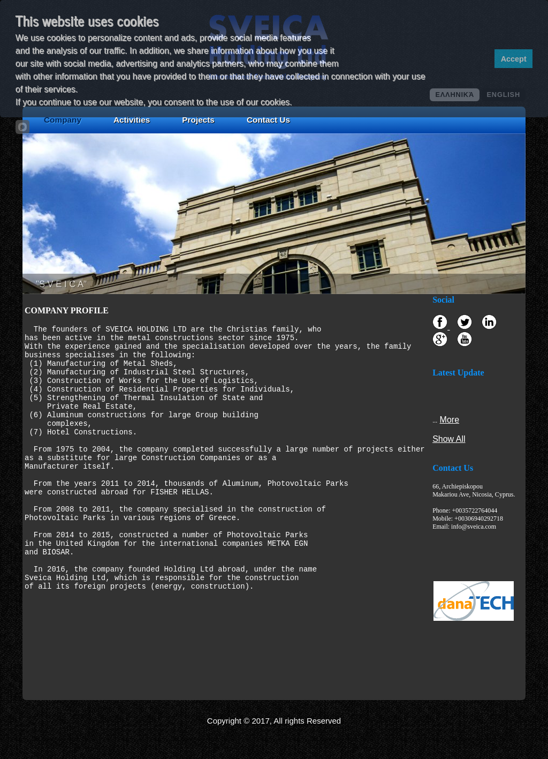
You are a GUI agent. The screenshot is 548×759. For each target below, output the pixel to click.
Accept (514, 59)
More (449, 419)
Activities (131, 119)
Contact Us (268, 119)
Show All (448, 439)
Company (62, 119)
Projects (198, 119)
